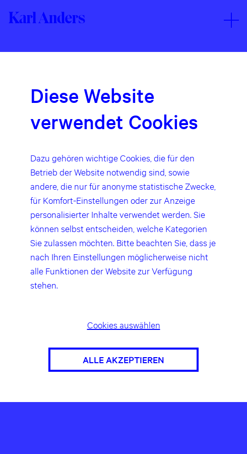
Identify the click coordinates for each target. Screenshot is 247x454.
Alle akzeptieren (123, 359)
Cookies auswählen (123, 324)
